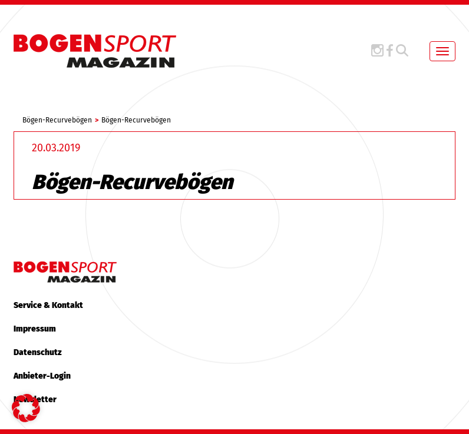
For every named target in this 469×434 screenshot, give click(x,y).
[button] (26, 408)
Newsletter (35, 400)
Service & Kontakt (48, 305)
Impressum (35, 329)
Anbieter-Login (42, 376)
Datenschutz (38, 352)
